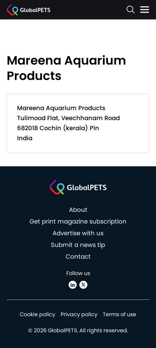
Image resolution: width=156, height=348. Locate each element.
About (78, 209)
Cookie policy (37, 314)
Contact (78, 256)
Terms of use (119, 314)
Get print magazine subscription (78, 221)
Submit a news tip (78, 245)
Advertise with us (78, 233)
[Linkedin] (73, 285)
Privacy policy (79, 314)
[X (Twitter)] (83, 285)
